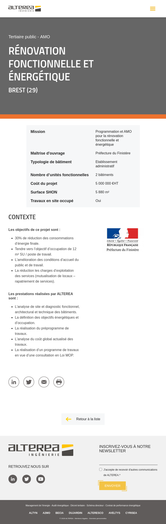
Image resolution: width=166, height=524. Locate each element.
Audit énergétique (60, 505)
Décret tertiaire (78, 505)
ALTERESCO (95, 512)
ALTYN (33, 512)
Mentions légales (81, 518)
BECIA (60, 512)
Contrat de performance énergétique (122, 505)
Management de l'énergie (38, 505)
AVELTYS (114, 512)
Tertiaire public (22, 37)
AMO (45, 37)
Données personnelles (98, 518)
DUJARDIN (75, 512)
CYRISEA (131, 512)
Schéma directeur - (96, 505)
